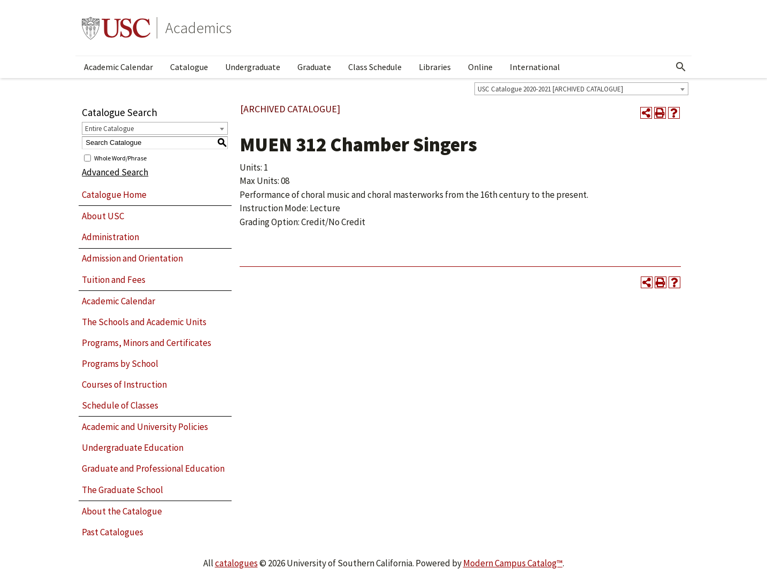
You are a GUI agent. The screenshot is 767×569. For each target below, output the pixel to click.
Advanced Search (115, 172)
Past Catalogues (112, 532)
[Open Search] (681, 67)
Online (480, 66)
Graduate (314, 66)
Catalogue (189, 66)
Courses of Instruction (124, 384)
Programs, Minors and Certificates (146, 343)
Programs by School (120, 364)
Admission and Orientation (132, 258)
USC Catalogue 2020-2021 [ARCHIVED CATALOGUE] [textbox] (550, 89)
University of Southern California (116, 28)
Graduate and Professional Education (153, 468)
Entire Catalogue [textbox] (109, 128)
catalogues (236, 563)
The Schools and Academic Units (144, 322)
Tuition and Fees (113, 280)
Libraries (435, 66)
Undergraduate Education (132, 447)
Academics (198, 27)
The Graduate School (122, 490)
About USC (103, 216)
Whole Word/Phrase (120, 157)
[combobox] (581, 88)
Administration (110, 237)
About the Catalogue (122, 511)
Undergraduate (252, 66)
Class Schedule (375, 66)
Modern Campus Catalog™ (513, 563)
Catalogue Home (114, 195)
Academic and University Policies (145, 427)
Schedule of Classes (120, 405)
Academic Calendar (118, 66)
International (535, 66)
